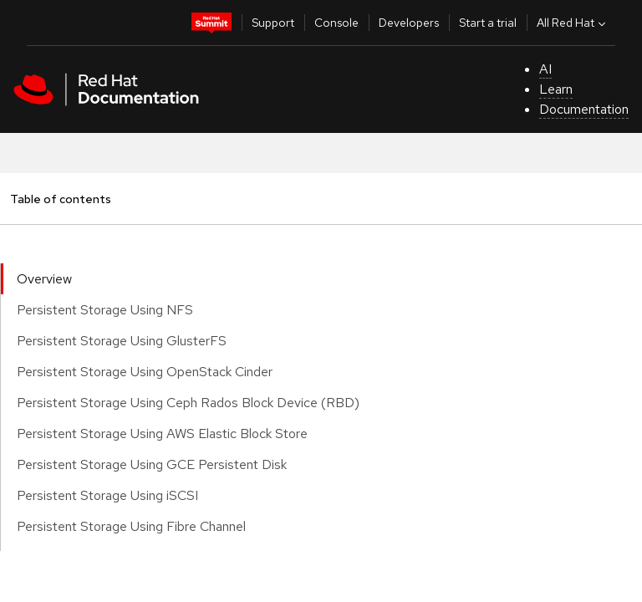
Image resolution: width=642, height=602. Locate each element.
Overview (44, 279)
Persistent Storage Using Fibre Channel (131, 526)
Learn (556, 89)
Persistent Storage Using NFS (105, 310)
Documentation (584, 109)
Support (273, 22)
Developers (409, 22)
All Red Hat (573, 22)
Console (336, 22)
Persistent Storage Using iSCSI (107, 495)
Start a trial (488, 22)
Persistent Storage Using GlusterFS (122, 340)
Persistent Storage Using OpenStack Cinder (145, 371)
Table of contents (60, 199)
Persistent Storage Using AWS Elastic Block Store (162, 433)
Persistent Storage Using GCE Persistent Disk (152, 464)
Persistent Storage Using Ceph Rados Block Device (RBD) (188, 402)
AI (545, 69)
